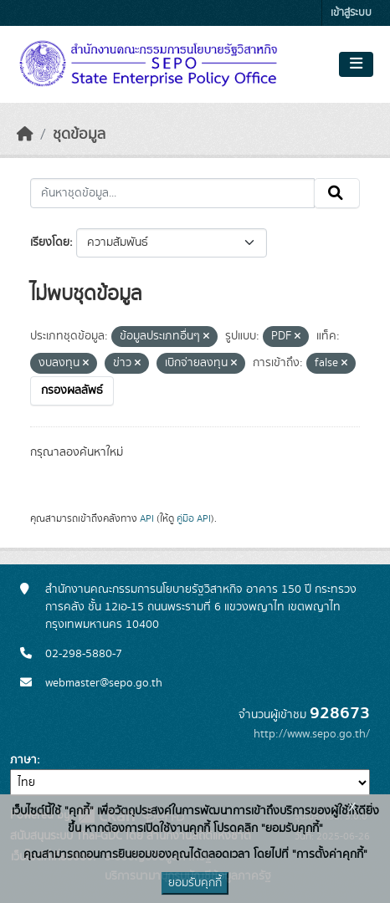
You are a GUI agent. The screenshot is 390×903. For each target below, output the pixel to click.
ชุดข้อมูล (79, 134)
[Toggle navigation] (356, 64)
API (147, 518)
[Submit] (337, 193)
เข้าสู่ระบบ (351, 13)
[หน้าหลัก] (25, 134)
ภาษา (23, 760)
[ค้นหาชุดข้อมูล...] (172, 193)
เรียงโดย (49, 242)
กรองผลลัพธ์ (72, 390)
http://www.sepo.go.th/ (312, 734)
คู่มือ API (194, 518)
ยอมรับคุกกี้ (195, 883)
